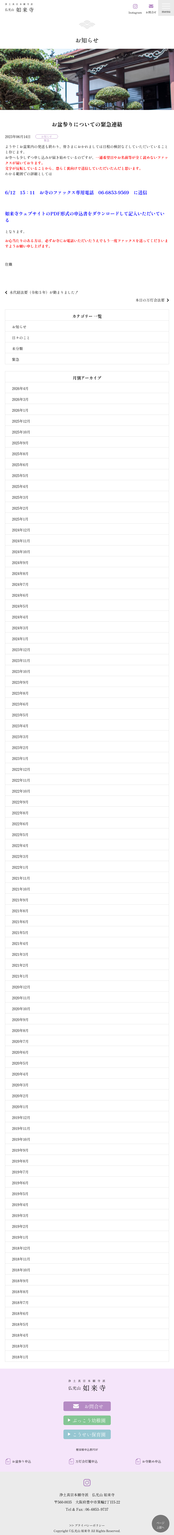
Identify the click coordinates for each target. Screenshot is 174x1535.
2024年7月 (20, 584)
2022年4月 (20, 845)
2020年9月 (20, 1019)
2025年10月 (21, 432)
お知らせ (46, 136)
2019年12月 (21, 1117)
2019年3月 (20, 1215)
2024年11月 (21, 540)
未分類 (17, 348)
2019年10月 (21, 1139)
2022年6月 (20, 823)
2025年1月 (20, 519)
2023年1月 (20, 758)
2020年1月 (20, 1106)
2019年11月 (21, 1128)
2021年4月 (20, 943)
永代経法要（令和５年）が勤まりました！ (44, 292)
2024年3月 (20, 627)
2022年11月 (21, 780)
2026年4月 (20, 388)
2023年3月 (20, 736)
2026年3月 (20, 399)
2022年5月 (20, 834)
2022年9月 (20, 802)
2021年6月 (20, 921)
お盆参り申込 (21, 1461)
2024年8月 (20, 573)
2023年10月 (21, 671)
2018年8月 (20, 1291)
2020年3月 (20, 1084)
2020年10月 (21, 1008)
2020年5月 (20, 1063)
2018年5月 (20, 1324)
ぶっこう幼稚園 (89, 1420)
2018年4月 (20, 1335)
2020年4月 (20, 1074)
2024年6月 (20, 595)
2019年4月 (20, 1204)
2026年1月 (20, 410)
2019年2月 (20, 1226)
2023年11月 (21, 660)
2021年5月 (20, 932)
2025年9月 (20, 442)
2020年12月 (21, 987)
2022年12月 (21, 769)
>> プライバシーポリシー (87, 1525)
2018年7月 (20, 1302)
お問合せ (94, 1406)
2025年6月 (20, 464)
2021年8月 (20, 910)
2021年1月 (20, 976)
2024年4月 (20, 617)
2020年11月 (21, 997)
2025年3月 (20, 497)
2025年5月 (20, 475)
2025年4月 (20, 486)
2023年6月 (20, 704)
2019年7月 (20, 1172)
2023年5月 (20, 715)
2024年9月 (20, 562)
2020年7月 (20, 1041)
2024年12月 (21, 530)
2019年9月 (20, 1150)
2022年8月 (20, 812)
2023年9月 (20, 682)
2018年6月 (20, 1313)
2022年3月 (20, 856)
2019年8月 (20, 1161)
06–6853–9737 (97, 1509)
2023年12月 (21, 649)
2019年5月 (20, 1193)
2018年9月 (20, 1280)
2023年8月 (20, 693)
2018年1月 (20, 1357)
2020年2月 (20, 1095)
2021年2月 (20, 965)
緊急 (46, 140)
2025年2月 (20, 508)
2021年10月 (21, 889)
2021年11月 (21, 878)
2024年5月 (20, 606)
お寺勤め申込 (151, 1461)
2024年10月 (21, 551)
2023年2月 (20, 747)
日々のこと (21, 337)
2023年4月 (20, 725)
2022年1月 (20, 867)
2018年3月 (20, 1346)
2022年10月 (21, 791)
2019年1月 (20, 1237)
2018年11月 (21, 1259)
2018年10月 (21, 1269)
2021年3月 (20, 954)
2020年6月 (20, 1052)
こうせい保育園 (89, 1434)
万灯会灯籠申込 (86, 1461)
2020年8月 (20, 1030)
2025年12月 (21, 421)
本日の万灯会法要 (149, 300)
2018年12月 (21, 1248)
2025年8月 (20, 453)
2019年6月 (20, 1182)
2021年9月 (20, 900)
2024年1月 (20, 638)
